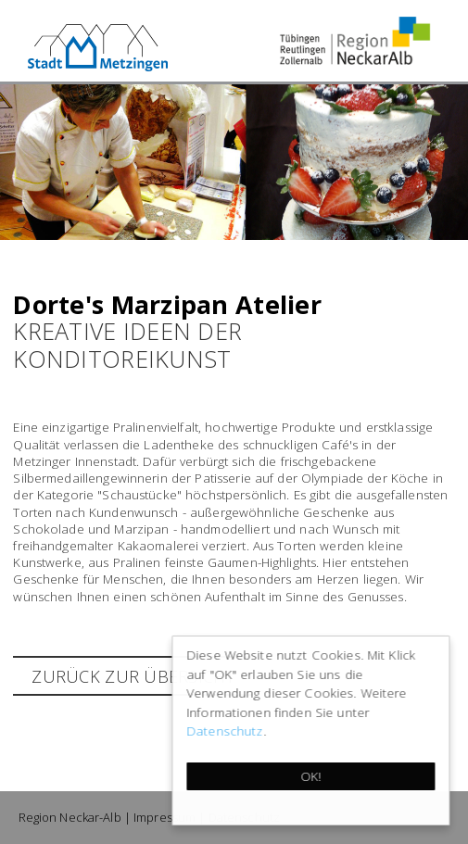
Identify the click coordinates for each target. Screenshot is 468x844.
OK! (311, 776)
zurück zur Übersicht (133, 676)
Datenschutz (225, 730)
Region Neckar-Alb (70, 817)
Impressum (164, 817)
